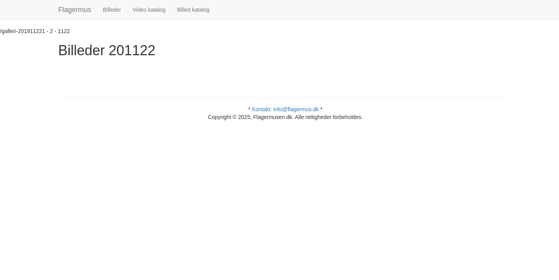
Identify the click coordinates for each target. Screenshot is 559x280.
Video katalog (149, 10)
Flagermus (74, 10)
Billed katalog (193, 10)
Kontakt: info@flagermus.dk (285, 109)
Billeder (112, 10)
